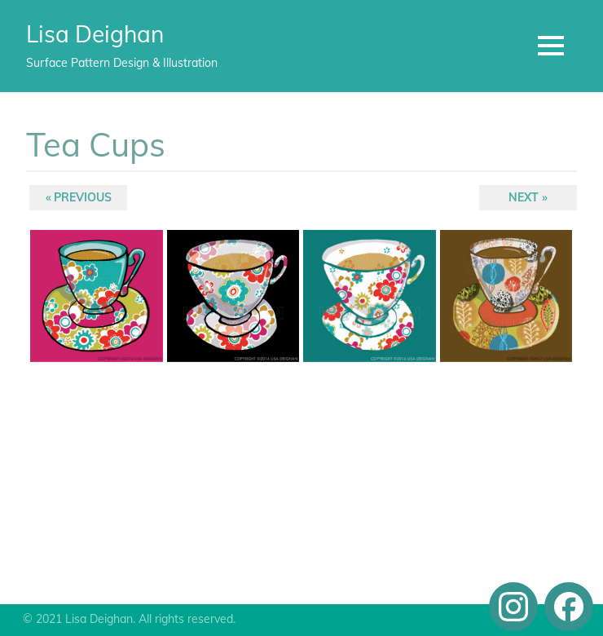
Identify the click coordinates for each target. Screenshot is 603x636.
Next (525, 199)
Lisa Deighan (95, 34)
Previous (82, 199)
